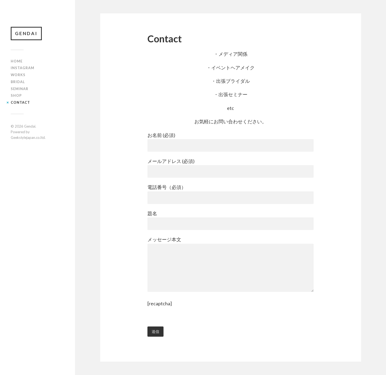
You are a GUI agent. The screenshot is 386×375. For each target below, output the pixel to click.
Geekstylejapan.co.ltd (28, 137)
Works (18, 75)
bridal (18, 82)
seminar (19, 89)
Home (17, 61)
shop (16, 95)
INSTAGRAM (22, 68)
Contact (20, 102)
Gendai (26, 33)
